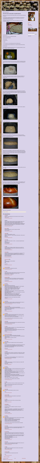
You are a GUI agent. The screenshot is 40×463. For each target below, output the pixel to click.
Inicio (15, 458)
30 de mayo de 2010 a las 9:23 (8, 269)
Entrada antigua (24, 458)
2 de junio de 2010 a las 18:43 (8, 429)
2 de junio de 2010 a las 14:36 (8, 423)
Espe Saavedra (6, 267)
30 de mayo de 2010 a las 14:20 (8, 281)
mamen (6, 301)
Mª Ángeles (6, 431)
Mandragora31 (6, 277)
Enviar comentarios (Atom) (9, 459)
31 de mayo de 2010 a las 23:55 (8, 349)
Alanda (5, 215)
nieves (5, 351)
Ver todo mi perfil (30, 25)
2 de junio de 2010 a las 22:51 (8, 444)
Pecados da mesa (7, 259)
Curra (5, 399)
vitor (5, 246)
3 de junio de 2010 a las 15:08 (8, 449)
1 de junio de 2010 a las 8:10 (8, 364)
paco (5, 271)
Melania (6, 389)
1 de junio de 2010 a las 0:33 (8, 358)
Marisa (5, 313)
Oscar (5, 326)
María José (6, 228)
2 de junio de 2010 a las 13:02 (8, 413)
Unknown (6, 341)
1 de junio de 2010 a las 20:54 (8, 392)
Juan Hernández (7, 306)
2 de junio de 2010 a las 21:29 (8, 439)
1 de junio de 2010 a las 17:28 (8, 379)
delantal (6, 321)
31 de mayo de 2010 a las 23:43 (8, 339)
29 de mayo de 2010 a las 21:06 (8, 237)
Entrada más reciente (5, 458)
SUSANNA (6, 404)
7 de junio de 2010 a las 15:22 (8, 455)
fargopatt (6, 233)
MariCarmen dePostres (7, 334)
